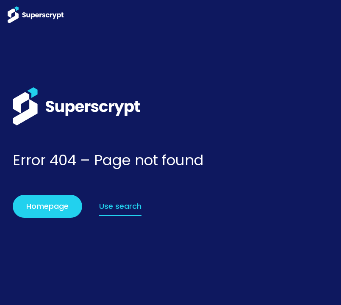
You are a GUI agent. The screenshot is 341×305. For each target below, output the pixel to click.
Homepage (47, 206)
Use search (120, 206)
